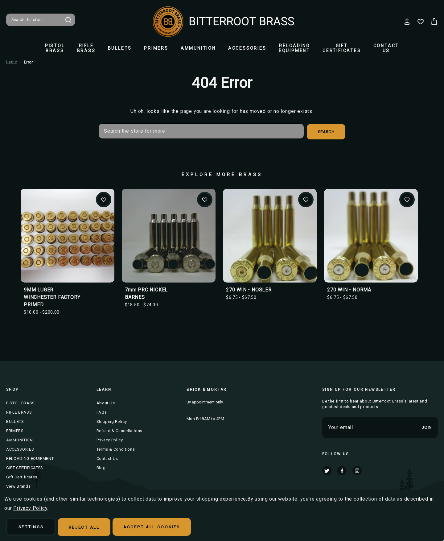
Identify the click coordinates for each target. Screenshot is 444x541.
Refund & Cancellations (119, 430)
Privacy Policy (110, 439)
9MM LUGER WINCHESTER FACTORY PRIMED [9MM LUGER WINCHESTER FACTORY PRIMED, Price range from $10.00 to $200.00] (52, 296)
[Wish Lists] (420, 21)
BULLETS (120, 48)
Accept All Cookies (161, 527)
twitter (326, 469)
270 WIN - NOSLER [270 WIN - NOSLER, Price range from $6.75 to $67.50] (249, 289)
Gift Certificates (21, 476)
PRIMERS (156, 48)
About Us (106, 402)
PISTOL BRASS (55, 48)
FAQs (102, 411)
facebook (341, 469)
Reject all (90, 527)
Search (68, 19)
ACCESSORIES (247, 48)
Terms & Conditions (116, 448)
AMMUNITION (198, 48)
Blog (101, 467)
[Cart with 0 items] (434, 21)
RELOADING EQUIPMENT (294, 48)
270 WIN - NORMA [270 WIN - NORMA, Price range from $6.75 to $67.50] (349, 289)
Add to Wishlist (104, 199)
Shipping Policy (112, 421)
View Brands (18, 485)
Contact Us (386, 48)
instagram (357, 469)
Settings (33, 527)
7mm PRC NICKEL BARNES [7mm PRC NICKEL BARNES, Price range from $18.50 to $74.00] (146, 292)
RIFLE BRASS (86, 48)
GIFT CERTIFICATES (342, 48)
